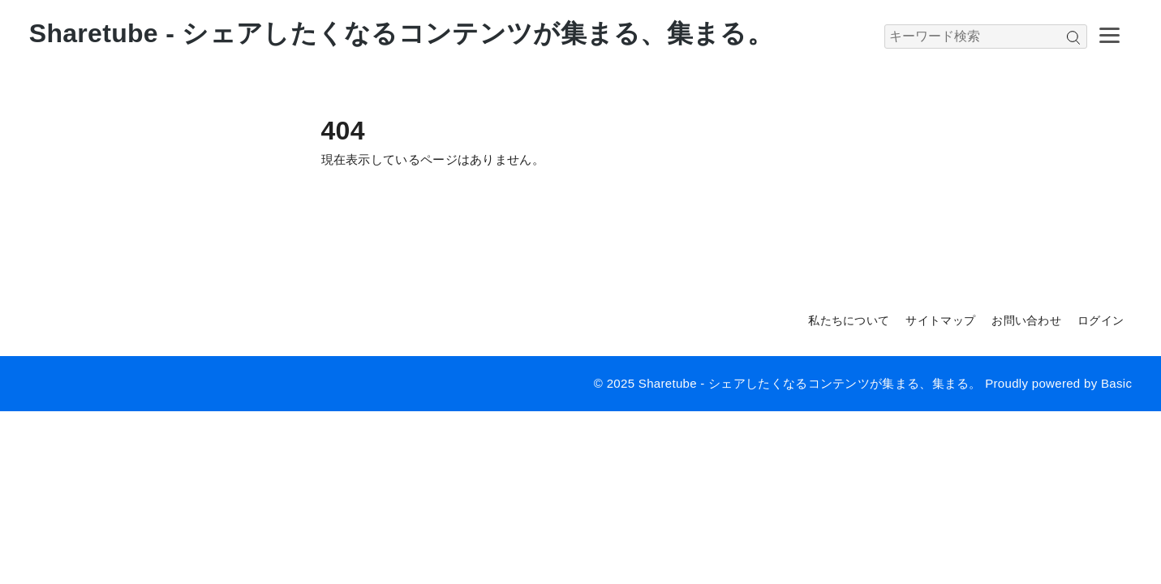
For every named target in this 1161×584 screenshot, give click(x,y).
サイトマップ (940, 320)
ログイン (1100, 320)
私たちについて (848, 320)
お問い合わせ (1026, 320)
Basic (1116, 383)
